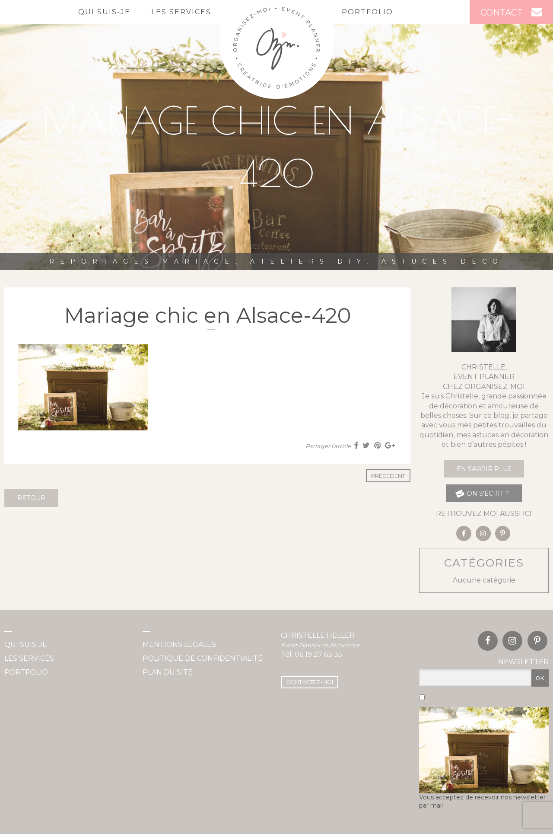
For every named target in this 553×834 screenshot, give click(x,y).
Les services (181, 12)
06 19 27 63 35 (318, 654)
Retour (31, 498)
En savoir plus (484, 469)
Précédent (388, 476)
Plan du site (168, 672)
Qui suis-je (104, 12)
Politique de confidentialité (203, 658)
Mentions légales (179, 644)
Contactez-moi (309, 682)
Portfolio (367, 12)
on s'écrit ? (482, 493)
